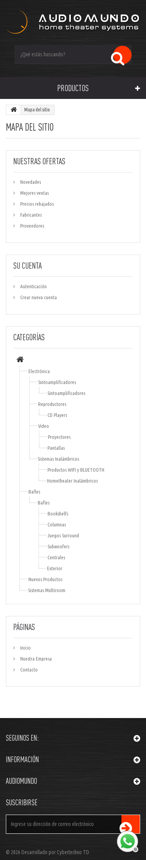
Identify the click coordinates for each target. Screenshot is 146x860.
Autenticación (33, 286)
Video (43, 426)
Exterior (54, 568)
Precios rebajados (36, 203)
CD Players (57, 415)
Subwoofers (58, 546)
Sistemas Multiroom (46, 590)
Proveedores (31, 225)
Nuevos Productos (45, 579)
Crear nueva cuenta (38, 297)
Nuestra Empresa (35, 658)
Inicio (25, 647)
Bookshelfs (57, 513)
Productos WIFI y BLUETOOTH (75, 469)
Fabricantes (30, 214)
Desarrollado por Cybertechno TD (55, 852)
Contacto (28, 669)
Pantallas (56, 448)
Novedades (30, 182)
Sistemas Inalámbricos (58, 458)
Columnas (56, 524)
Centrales (56, 557)
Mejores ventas (34, 193)
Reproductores (52, 404)
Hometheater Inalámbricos (72, 480)
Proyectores (59, 437)
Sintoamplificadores (57, 382)
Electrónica (39, 371)
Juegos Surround (63, 535)
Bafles (34, 491)
